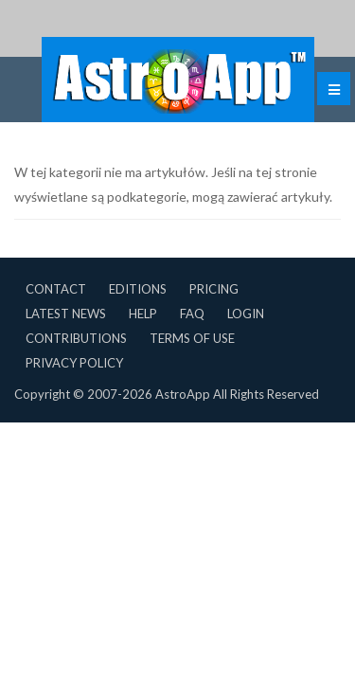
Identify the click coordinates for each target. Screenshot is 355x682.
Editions (138, 288)
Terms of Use (192, 338)
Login (245, 313)
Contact (56, 288)
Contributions (76, 338)
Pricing (214, 288)
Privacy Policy (74, 362)
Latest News (66, 313)
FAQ (192, 313)
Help (143, 313)
